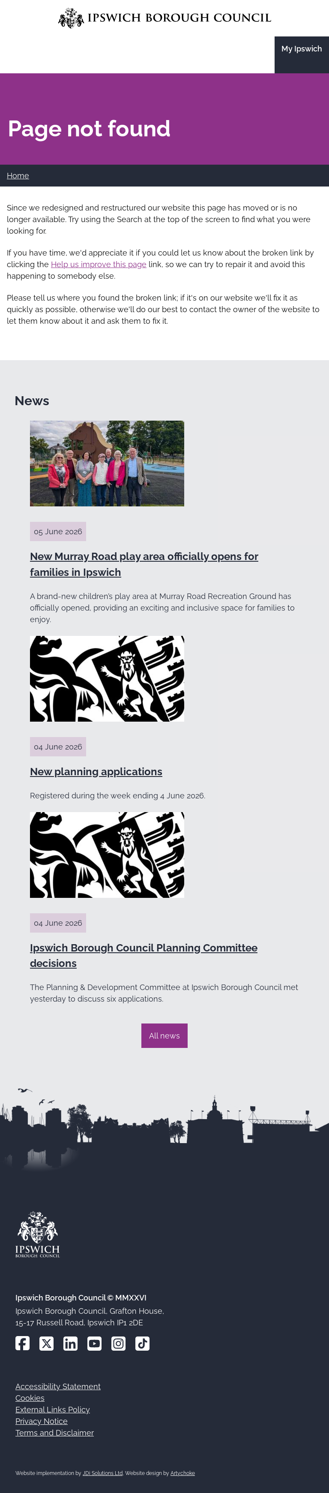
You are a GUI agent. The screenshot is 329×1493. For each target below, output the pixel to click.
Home (18, 175)
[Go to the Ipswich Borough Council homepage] (164, 18)
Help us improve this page (99, 264)
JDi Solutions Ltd (103, 1473)
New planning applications (96, 771)
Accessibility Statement (58, 1386)
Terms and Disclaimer (54, 1432)
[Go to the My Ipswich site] (302, 54)
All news (164, 1035)
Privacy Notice (41, 1421)
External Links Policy (52, 1409)
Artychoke (182, 1473)
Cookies (30, 1398)
